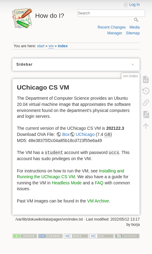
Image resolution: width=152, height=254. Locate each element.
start (41, 46)
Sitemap (133, 33)
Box (66, 134)
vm (51, 46)
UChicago (85, 134)
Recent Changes (112, 27)
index (63, 46)
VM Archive (98, 200)
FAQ (99, 182)
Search (137, 19)
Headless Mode (67, 182)
